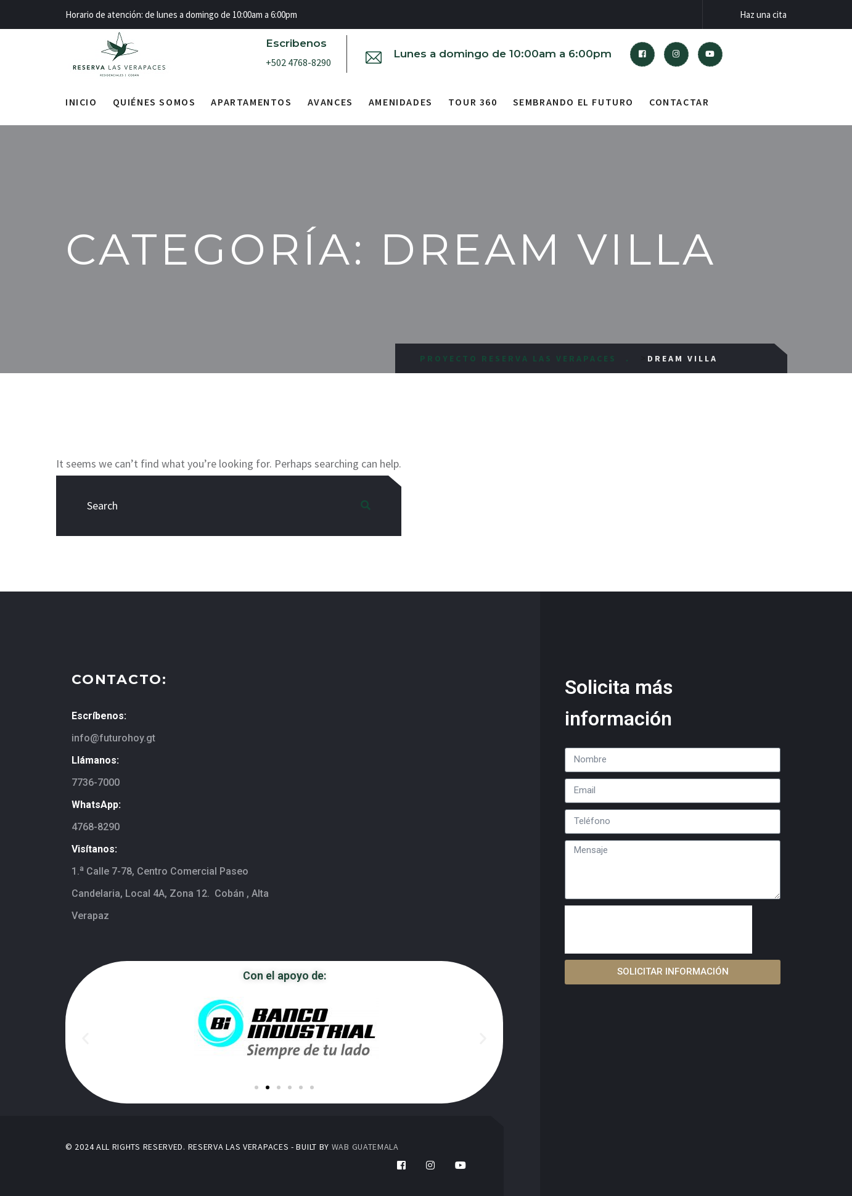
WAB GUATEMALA (365, 1146)
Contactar (679, 102)
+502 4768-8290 (298, 62)
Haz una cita (763, 14)
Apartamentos (251, 102)
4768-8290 (96, 827)
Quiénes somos (154, 102)
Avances (330, 102)
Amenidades (401, 102)
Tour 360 (473, 102)
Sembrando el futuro (573, 102)
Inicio (81, 102)
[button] (85, 1037)
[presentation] (658, 929)
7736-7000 (96, 782)
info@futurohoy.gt (113, 738)
